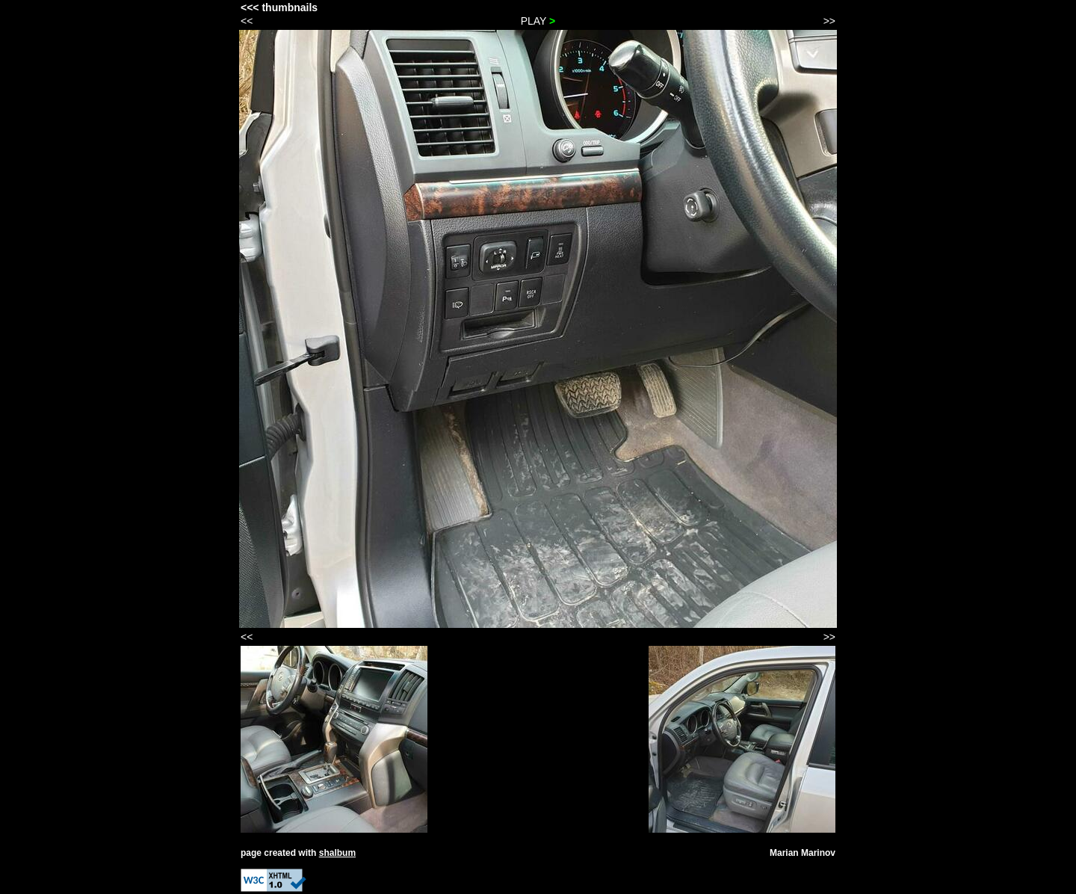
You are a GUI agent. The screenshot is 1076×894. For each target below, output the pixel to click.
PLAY (538, 21)
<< (247, 21)
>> (829, 21)
